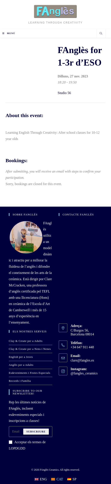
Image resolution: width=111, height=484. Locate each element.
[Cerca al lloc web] (101, 33)
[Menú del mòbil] (8, 33)
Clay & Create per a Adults (26, 341)
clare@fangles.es (82, 360)
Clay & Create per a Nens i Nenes (30, 348)
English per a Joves (21, 356)
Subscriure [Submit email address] (36, 431)
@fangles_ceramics (84, 373)
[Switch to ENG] (40, 479)
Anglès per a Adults (21, 364)
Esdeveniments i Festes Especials (29, 372)
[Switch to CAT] (57, 479)
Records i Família (20, 380)
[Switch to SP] (72, 479)
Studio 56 (64, 93)
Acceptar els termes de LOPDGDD (27, 445)
